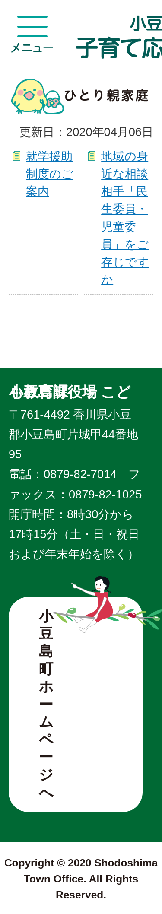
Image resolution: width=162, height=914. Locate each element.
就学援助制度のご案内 (49, 173)
